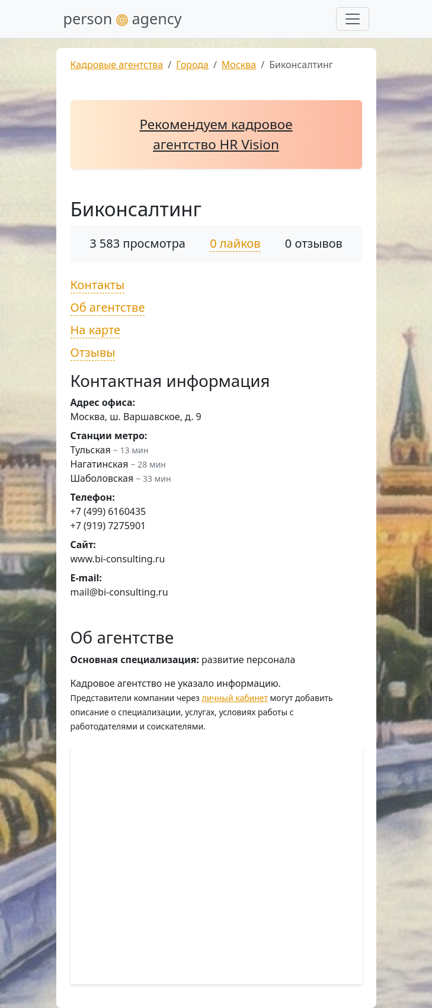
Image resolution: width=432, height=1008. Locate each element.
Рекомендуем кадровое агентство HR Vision (215, 134)
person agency (122, 18)
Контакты (98, 285)
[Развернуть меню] (352, 19)
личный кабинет (235, 697)
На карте (96, 330)
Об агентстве (108, 307)
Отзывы (93, 352)
